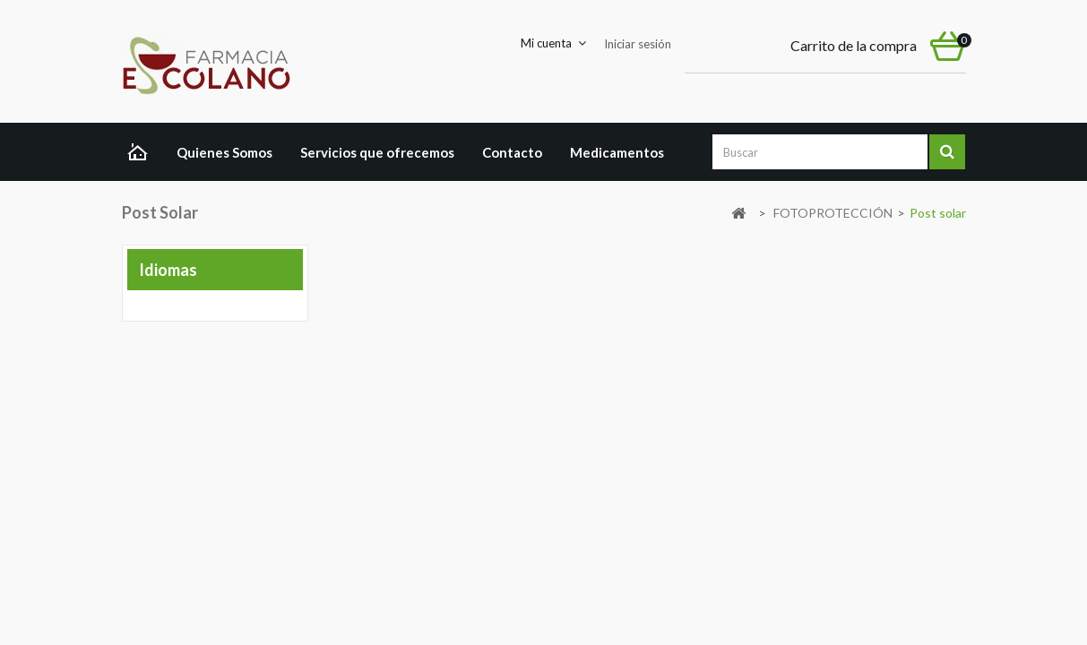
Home (142, 154)
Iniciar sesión (637, 44)
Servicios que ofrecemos (377, 152)
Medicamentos (617, 152)
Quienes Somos (224, 152)
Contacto (512, 152)
